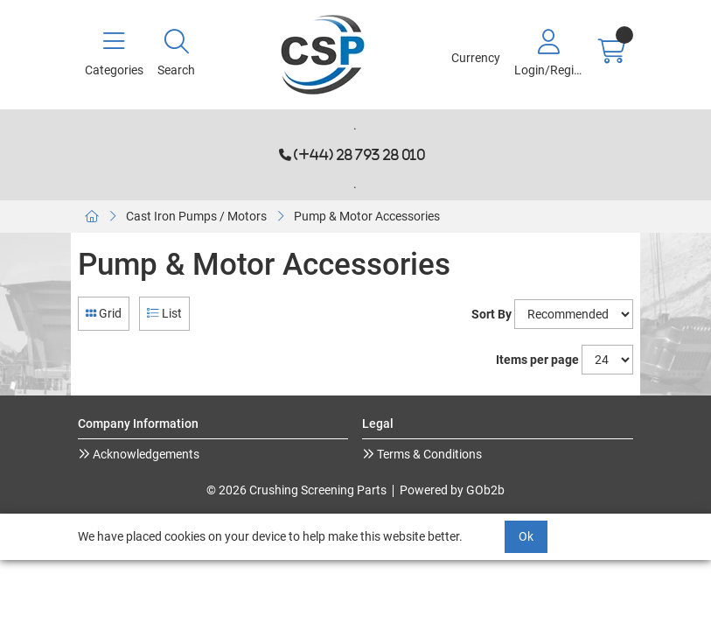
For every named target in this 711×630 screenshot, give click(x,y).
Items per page (537, 360)
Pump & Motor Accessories (367, 216)
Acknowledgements (144, 454)
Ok (526, 536)
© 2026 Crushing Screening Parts (296, 490)
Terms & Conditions (428, 454)
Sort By (491, 314)
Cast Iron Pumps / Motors (196, 216)
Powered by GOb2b (452, 490)
